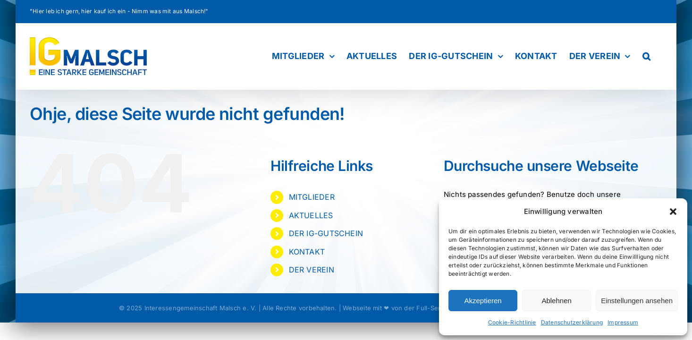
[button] (673, 211)
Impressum (623, 322)
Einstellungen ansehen (637, 301)
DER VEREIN (311, 269)
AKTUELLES (311, 215)
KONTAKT (307, 251)
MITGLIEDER (312, 197)
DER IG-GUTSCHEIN (326, 233)
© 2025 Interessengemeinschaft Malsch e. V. (187, 308)
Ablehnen (556, 301)
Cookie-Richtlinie (512, 322)
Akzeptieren (482, 301)
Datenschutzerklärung (572, 322)
